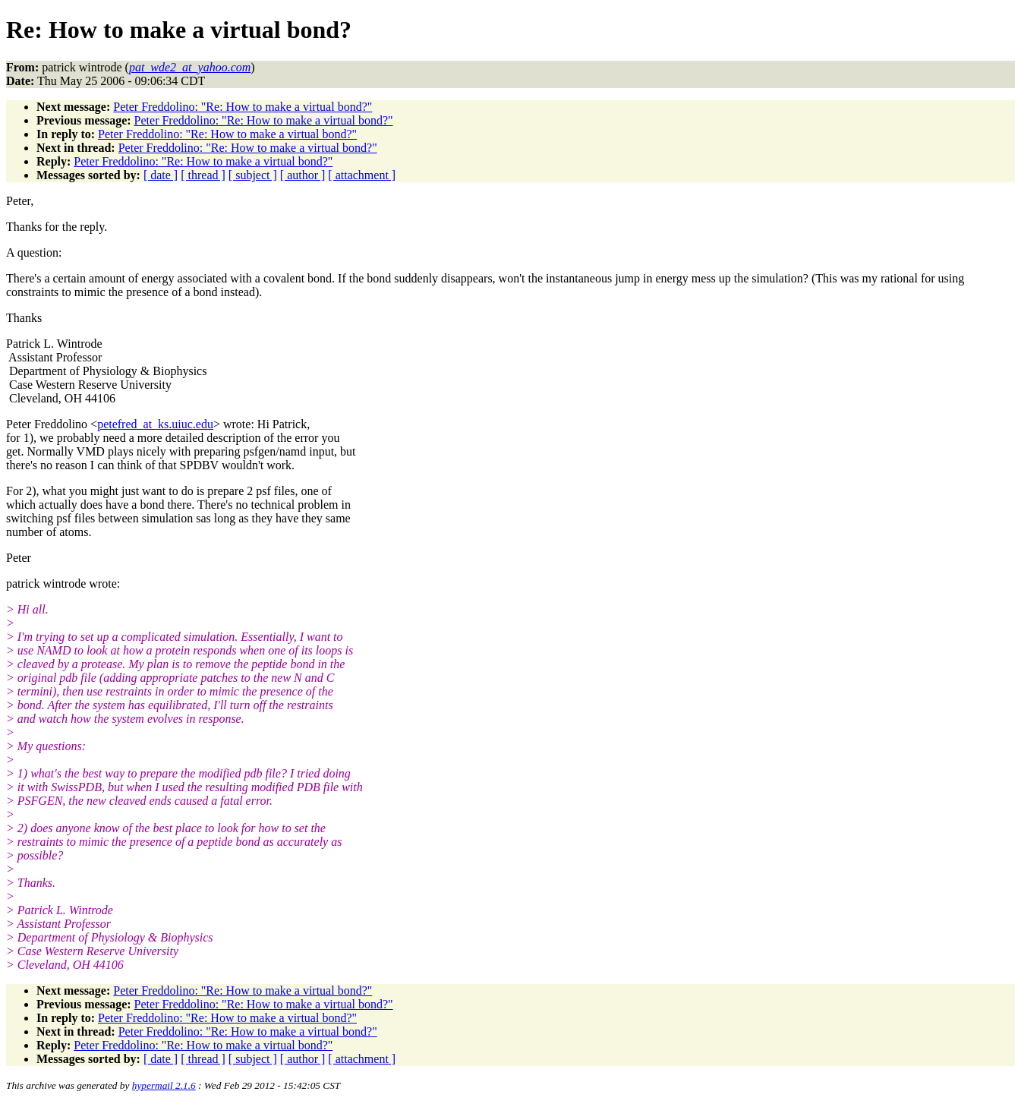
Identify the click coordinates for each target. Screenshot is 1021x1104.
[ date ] (160, 175)
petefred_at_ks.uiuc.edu (155, 424)
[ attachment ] (361, 175)
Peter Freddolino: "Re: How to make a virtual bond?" (242, 106)
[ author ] (303, 175)
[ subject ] (252, 175)
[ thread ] (203, 175)
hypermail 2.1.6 (164, 1085)
